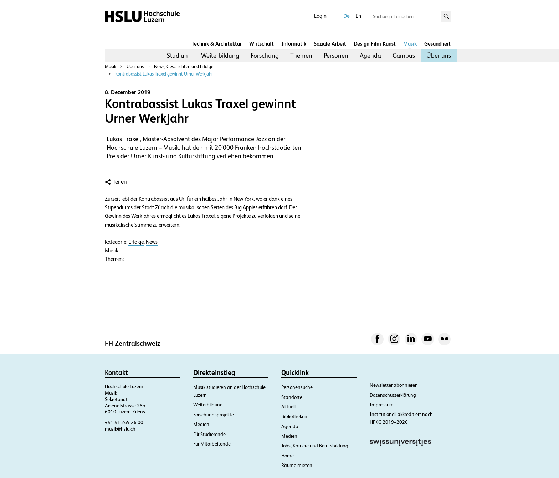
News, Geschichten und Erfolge (183, 66)
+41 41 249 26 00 (124, 422)
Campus (404, 55)
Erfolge (136, 242)
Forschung (265, 55)
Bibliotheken (294, 416)
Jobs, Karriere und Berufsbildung (314, 445)
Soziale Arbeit (330, 44)
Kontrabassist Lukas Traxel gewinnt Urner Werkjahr (164, 74)
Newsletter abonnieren (394, 385)
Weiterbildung (220, 55)
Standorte (291, 397)
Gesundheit (437, 44)
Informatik (293, 44)
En (358, 16)
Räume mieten (296, 465)
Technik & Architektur (216, 44)
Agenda (370, 55)
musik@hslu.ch (120, 429)
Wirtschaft (261, 44)
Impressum (382, 404)
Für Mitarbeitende (212, 444)
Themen (301, 55)
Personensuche (297, 387)
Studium (178, 55)
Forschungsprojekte (213, 414)
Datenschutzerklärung (393, 395)
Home (287, 455)
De (346, 16)
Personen (336, 55)
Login (320, 16)
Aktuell (288, 407)
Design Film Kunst (375, 44)
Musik (410, 44)
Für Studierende (209, 434)
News (152, 242)
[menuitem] (178, 55)
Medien (201, 424)
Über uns (438, 55)
